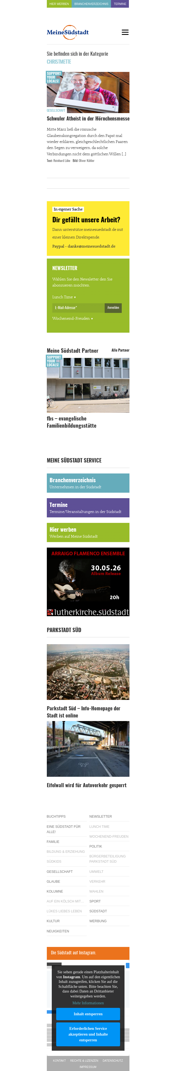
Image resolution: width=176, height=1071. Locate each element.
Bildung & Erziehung (66, 852)
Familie (53, 842)
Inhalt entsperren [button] (88, 1014)
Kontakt (59, 1060)
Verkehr (97, 882)
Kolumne (55, 891)
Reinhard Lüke (61, 160)
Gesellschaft (56, 110)
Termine (120, 3)
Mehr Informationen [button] (88, 1003)
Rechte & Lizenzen (84, 1060)
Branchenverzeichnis (91, 3)
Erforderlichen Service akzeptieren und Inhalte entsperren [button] (88, 1034)
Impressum (88, 1067)
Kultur (53, 921)
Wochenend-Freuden (71, 318)
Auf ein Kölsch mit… (65, 901)
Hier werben (59, 3)
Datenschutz (113, 1060)
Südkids (54, 861)
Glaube (53, 882)
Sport (95, 901)
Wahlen (97, 891)
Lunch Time (62, 297)
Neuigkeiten (58, 931)
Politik (96, 846)
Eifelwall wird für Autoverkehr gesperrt (86, 785)
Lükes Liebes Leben (64, 911)
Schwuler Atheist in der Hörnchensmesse (88, 119)
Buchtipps (56, 816)
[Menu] (125, 32)
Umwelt (97, 872)
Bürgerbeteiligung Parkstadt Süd (108, 858)
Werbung (98, 921)
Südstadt (98, 911)
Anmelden (113, 307)
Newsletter (101, 816)
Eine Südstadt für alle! (64, 829)
